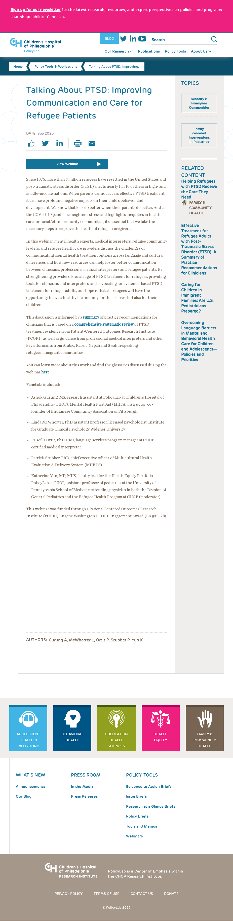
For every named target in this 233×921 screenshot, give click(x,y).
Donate (171, 893)
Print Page (80, 143)
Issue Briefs (136, 796)
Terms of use (107, 893)
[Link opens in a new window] (36, 9)
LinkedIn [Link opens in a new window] (132, 38)
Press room (85, 775)
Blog (109, 38)
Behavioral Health (72, 737)
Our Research (117, 51)
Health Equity (160, 737)
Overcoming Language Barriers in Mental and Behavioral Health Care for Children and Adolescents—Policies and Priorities (199, 341)
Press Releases (84, 796)
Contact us (142, 893)
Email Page (94, 143)
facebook (33, 143)
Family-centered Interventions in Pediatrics (199, 135)
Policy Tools (175, 51)
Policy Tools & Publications (55, 66)
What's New (30, 775)
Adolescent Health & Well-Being (28, 740)
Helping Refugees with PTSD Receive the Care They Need (199, 189)
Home (17, 66)
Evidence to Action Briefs (148, 786)
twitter (47, 143)
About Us (199, 51)
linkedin (61, 143)
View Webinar (67, 164)
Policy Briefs (137, 816)
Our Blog (23, 796)
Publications (149, 51)
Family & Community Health (200, 207)
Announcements (30, 786)
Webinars (134, 836)
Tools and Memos (141, 826)
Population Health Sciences (116, 740)
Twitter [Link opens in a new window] (123, 38)
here (45, 372)
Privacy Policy (69, 893)
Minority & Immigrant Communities (199, 103)
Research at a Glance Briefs (150, 806)
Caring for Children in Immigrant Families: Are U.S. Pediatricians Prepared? (197, 298)
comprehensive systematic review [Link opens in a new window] (104, 324)
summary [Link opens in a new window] (91, 317)
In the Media (82, 786)
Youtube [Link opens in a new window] (142, 38)
